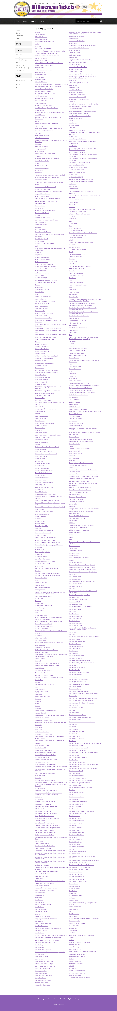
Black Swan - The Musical (43, 232)
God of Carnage (40, 658)
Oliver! (71, 221)
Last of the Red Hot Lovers (43, 923)
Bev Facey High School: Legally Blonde (47, 220)
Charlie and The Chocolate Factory (45, 337)
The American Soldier (75, 584)
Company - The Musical (42, 395)
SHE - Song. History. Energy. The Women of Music (84, 432)
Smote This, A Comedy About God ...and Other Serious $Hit (83, 484)
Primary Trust (73, 325)
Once (70, 226)
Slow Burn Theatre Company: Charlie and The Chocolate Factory (83, 470)
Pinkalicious (72, 278)
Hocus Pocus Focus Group (43, 750)
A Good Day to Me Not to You (44, 89)
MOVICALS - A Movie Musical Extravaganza (82, 141)
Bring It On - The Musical (42, 259)
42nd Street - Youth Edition (43, 48)
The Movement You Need (76, 731)
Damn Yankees (39, 421)
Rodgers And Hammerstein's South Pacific (82, 392)
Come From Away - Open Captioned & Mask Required (48, 387)
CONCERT (18, 30)
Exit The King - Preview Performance (46, 568)
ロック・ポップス (21, 70)
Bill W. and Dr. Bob (41, 224)
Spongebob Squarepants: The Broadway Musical (84, 509)
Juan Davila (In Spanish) (42, 874)
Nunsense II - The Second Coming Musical (82, 209)
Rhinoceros (72, 373)
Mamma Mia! (73, 43)
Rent (70, 364)
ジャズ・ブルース (21, 60)
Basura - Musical (40, 206)
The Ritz (71, 794)
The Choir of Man (74, 621)
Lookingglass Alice (40, 971)
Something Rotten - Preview (77, 497)
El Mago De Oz (40, 521)
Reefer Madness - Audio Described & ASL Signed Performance (84, 361)
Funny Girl (38, 635)
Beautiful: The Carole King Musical (45, 210)
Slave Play (72, 460)
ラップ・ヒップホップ (22, 68)
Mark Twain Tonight (75, 55)
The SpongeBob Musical (76, 820)
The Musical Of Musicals (76, 738)
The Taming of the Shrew (76, 835)
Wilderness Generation (76, 963)
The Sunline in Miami (75, 827)
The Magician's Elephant (76, 708)
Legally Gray (39, 945)
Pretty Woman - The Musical (77, 320)
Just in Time (39, 878)
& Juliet (37, 32)
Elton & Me (38, 528)
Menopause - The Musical (77, 94)
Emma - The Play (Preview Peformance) (47, 542)
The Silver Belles (74, 809)
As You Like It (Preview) (42, 189)
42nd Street (38, 46)
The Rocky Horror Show (76, 797)
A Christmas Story (40, 74)
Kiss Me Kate (39, 900)
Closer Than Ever (40, 375)
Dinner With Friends (41, 456)
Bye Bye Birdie (39, 275)
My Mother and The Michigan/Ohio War (81, 181)
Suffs (70, 539)
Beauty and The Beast (42, 213)
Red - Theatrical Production (77, 355)
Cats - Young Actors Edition (43, 318)
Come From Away (40, 384)
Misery (71, 120)
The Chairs (72, 611)
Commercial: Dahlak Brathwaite (44, 393)
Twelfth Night (73, 916)
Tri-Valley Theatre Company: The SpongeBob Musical (83, 903)
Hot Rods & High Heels (42, 757)
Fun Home (38, 633)
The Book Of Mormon (75, 604)
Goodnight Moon (40, 668)
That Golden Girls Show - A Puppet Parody (82, 567)
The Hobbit (72, 665)
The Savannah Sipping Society (78, 801)
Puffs (70, 335)
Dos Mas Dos (39, 489)
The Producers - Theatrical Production (80, 787)
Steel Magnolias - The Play (77, 518)
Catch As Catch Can (41, 306)
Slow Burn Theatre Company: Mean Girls (81, 478)
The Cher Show (74, 614)
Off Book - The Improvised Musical (79, 214)
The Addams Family (75, 576)
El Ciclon (38, 519)
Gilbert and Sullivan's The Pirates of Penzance (49, 643)
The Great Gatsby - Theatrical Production (81, 663)
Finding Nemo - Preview (42, 587)
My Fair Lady (73, 174)
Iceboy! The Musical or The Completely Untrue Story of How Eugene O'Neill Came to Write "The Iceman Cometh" (51, 784)
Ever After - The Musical (42, 559)
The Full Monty (73, 653)
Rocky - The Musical (75, 381)
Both (36, 246)
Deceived (38, 444)
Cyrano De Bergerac (41, 416)
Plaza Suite (72, 289)
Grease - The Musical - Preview (44, 675)
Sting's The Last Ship (75, 532)
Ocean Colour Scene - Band (77, 211)
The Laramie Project (75, 689)
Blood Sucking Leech (41, 239)
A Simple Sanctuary (41, 103)
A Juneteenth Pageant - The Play (45, 93)
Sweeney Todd (73, 548)
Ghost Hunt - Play (40, 640)
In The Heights (39, 799)
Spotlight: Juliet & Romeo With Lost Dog (81, 511)
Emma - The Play (40, 535)
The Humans (73, 677)
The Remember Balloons (76, 792)
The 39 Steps (73, 574)
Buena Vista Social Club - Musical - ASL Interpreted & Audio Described (50, 269)
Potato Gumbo (73, 297)
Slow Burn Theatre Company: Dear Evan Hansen (84, 476)
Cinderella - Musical (41, 365)
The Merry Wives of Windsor (77, 715)
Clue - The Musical (41, 382)
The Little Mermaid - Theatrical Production (82, 703)
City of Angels (39, 368)
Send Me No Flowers (75, 418)
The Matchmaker (74, 712)
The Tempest (73, 837)
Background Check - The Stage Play (46, 201)
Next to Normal (73, 202)
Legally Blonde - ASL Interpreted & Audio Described (51, 935)
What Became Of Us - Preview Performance (82, 951)
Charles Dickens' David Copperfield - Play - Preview (51, 334)
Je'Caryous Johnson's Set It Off (44, 835)
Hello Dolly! (38, 727)
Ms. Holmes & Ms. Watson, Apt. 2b (79, 162)
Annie (37, 163)
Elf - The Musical (40, 523)
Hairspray (38, 699)
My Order (70, 999)
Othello (71, 240)
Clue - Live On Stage (41, 379)
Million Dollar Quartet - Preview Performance (82, 111)
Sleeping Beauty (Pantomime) (78, 465)
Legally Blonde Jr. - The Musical (45, 942)
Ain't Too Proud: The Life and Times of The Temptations (48, 118)
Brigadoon (38, 252)
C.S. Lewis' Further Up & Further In (46, 280)
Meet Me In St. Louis (75, 90)
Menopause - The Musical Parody (79, 99)
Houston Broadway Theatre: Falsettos (46, 759)
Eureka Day (38, 554)
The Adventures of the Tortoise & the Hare (82, 581)
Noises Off (72, 204)
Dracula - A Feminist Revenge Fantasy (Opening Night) (50, 503)
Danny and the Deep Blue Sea (44, 423)
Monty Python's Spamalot (77, 130)
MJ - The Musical (74, 125)
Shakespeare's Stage (75, 425)
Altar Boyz (38, 144)
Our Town (72, 245)
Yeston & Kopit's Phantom (77, 970)
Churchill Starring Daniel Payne (44, 363)
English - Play (39, 549)
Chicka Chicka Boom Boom (43, 351)
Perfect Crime (73, 261)
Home (17, 21)
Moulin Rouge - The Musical (77, 139)
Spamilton (72, 506)
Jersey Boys (39, 841)
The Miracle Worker (75, 719)
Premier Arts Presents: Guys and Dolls (80, 305)
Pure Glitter (72, 341)
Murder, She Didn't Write (76, 170)
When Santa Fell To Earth (77, 956)
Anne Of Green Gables (42, 161)
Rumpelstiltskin (73, 397)
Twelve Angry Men (74, 921)
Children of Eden (40, 353)
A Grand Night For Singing (43, 91)
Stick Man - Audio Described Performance (81, 525)
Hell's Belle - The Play (42, 732)
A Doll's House (39, 77)
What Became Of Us (75, 949)
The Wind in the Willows (76, 846)
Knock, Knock (39, 907)
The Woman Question (75, 874)
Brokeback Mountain (41, 262)
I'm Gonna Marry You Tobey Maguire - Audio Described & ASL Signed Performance (48, 793)
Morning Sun (73, 136)
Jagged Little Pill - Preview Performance (47, 825)
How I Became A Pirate (42, 762)
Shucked (71, 446)
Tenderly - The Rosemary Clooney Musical (82, 565)
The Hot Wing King (75, 670)
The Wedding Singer (75, 842)
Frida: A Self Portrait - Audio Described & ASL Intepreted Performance (49, 618)
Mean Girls (72, 80)
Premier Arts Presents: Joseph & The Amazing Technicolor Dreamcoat (83, 308)
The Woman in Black (75, 872)
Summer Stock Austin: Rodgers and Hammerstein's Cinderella (84, 542)
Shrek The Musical (74, 444)
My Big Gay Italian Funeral (77, 172)
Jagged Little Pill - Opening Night (45, 823)
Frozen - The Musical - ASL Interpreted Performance (51, 631)
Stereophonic (73, 520)
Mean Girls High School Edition (78, 82)
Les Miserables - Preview (43, 949)
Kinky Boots (38, 897)
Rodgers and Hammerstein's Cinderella (81, 390)
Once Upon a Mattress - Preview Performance (83, 233)
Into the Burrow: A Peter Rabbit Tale (46, 806)
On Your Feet (73, 223)
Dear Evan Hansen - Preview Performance (48, 435)
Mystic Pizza (73, 186)
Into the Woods (39, 809)
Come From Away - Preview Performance (47, 391)
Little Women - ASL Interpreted (44, 961)
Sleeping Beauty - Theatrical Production (81, 463)
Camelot (37, 294)
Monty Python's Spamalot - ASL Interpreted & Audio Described (84, 133)
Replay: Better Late (75, 369)
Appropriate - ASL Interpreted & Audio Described (50, 175)
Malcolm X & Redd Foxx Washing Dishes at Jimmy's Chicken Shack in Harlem (85, 33)
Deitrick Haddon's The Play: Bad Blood (47, 447)
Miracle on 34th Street (75, 118)
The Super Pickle (74, 830)
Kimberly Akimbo (40, 892)
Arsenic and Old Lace (41, 180)
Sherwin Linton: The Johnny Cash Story (81, 441)
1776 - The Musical (41, 37)
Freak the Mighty (40, 608)
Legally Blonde (39, 933)
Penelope (72, 259)
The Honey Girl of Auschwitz (77, 667)
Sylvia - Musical (74, 555)
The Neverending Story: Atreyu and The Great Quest (85, 743)
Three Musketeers (74, 886)
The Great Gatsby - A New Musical (79, 660)
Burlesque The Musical (42, 273)
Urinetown (72, 933)
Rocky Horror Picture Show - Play (79, 383)
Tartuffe (71, 560)
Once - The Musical (75, 228)
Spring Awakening (74, 513)
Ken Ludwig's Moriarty (42, 885)
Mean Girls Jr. (73, 85)
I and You (38, 778)
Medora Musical (74, 87)
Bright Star (38, 255)
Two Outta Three (74, 925)
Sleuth (71, 467)
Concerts (33, 21)
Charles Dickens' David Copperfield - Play (48, 328)
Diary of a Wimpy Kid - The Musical (46, 454)
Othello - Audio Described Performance (81, 242)
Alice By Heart (39, 126)
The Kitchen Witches (75, 686)
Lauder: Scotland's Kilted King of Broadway (48, 928)
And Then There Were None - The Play (47, 158)
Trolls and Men (73, 909)
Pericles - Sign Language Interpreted (80, 266)
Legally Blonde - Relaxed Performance (47, 940)
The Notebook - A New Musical (78, 748)
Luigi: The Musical (40, 978)
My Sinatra (72, 184)
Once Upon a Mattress (76, 230)
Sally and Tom (73, 404)
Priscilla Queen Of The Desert (78, 328)
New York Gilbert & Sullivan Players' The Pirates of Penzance (84, 196)
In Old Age (38, 797)
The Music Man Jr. (74, 736)
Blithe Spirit (38, 236)
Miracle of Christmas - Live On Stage (80, 116)
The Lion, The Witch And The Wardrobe (81, 700)
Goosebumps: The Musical (43, 670)
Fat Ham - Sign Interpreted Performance (47, 575)
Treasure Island (74, 900)
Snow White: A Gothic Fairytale (78, 492)
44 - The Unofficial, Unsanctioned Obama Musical (50, 51)
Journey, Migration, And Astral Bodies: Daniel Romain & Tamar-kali (51, 868)
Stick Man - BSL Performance (78, 527)
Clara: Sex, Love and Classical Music (46, 372)
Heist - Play (38, 725)
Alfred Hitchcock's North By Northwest (46, 123)
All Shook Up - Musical (42, 135)
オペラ (18, 87)
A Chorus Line (39, 67)
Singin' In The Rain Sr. (76, 453)
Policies (18, 38)
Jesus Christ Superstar (42, 843)
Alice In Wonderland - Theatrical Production (48, 128)
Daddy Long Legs (40, 418)
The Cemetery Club (75, 609)
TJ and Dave (73, 893)
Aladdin (37, 121)
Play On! (71, 287)
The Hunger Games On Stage (78, 681)
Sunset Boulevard (74, 546)
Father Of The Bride (41, 578)
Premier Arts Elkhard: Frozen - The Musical (82, 303)
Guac (36, 687)
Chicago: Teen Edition (42, 349)
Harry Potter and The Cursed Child (45, 710)
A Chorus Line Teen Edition (43, 70)
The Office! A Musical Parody (78, 757)
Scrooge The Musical (75, 414)
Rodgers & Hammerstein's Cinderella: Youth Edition (84, 385)
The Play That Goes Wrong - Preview (80, 780)
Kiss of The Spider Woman (43, 904)
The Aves (72, 588)
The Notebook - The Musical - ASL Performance (83, 752)
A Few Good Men (40, 79)
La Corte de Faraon (41, 911)
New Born (72, 193)
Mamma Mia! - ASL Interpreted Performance (82, 45)
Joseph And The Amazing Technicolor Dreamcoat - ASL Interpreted (50, 853)
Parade (71, 252)
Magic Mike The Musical (42, 985)
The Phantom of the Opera (77, 762)
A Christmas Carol (40, 72)
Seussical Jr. (73, 421)
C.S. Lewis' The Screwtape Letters (45, 282)
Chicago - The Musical (42, 346)
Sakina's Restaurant (75, 402)
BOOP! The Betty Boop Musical (44, 243)
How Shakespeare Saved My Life (45, 764)
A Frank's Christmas (41, 82)
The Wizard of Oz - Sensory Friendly (80, 867)
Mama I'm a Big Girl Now (76, 36)
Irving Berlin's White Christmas (44, 816)
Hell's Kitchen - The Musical (43, 734)
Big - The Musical (40, 222)
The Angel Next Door (75, 586)
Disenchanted (39, 466)
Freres (37, 612)
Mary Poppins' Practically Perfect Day (80, 60)
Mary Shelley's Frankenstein (77, 62)
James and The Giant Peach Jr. (44, 830)
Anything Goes (39, 170)
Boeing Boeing (39, 241)
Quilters (71, 343)
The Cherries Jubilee (75, 616)
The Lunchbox (73, 705)
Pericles (71, 263)
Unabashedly (73, 928)
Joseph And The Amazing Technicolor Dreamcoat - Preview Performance (50, 861)
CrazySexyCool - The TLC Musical (45, 409)
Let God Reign (39, 954)
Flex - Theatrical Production (43, 596)
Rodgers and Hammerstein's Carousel (80, 388)
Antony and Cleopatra (41, 168)
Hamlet (37, 703)
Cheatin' (37, 342)
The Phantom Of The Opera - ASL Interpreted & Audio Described (83, 765)
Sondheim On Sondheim (76, 501)
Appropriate (38, 172)
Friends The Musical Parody (43, 624)
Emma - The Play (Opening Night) (45, 537)
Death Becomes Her (41, 440)
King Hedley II (39, 895)
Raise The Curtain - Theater (77, 350)
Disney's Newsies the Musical (44, 470)
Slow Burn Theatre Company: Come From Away (83, 474)
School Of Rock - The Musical (78, 409)
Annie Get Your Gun (41, 165)
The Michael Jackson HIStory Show (80, 717)
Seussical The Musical (76, 423)
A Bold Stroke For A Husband (44, 65)
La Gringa (38, 914)
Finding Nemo (39, 585)
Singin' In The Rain (75, 451)
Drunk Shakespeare (41, 516)
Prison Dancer (73, 330)
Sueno (71, 537)
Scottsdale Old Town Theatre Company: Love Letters (85, 411)
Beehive (37, 215)
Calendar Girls (39, 292)
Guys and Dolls (40, 689)
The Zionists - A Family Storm (78, 881)
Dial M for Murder (40, 449)
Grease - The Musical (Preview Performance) (49, 677)
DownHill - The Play (41, 492)
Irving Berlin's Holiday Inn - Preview (46, 813)
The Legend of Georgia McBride (78, 691)
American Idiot (39, 151)
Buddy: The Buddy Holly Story (44, 264)
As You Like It (39, 184)
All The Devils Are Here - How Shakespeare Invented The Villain (51, 141)
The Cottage (73, 632)
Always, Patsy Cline (41, 149)
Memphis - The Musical (76, 92)
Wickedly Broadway (75, 961)
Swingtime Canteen (75, 553)
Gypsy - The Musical (41, 691)
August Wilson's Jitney (42, 196)
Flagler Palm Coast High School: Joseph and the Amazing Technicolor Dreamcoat (50, 593)
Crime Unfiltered (40, 411)
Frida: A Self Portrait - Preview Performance (48, 621)
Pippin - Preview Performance (78, 285)
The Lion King (73, 696)
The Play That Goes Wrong (77, 778)
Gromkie (37, 682)
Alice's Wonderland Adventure (44, 131)
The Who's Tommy (74, 844)
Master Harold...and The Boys (78, 67)
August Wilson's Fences (42, 194)
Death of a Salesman (41, 442)
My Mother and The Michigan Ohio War (81, 179)
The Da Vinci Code (75, 639)
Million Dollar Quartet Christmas (78, 113)
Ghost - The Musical (41, 638)
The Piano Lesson (74, 773)
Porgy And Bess (74, 292)
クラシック (19, 55)
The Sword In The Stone (76, 832)
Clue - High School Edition (43, 377)
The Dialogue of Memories (77, 641)
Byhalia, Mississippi (41, 277)
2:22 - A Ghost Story (41, 39)
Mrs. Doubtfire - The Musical (77, 152)
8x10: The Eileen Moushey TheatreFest (47, 56)
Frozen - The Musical (41, 628)
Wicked (71, 959)
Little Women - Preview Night (44, 963)
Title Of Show (73, 891)
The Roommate (73, 799)
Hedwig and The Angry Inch (43, 720)
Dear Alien (38, 430)
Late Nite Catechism (41, 926)
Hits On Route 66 (40, 748)
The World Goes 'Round (76, 879)
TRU (70, 911)
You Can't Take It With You (77, 973)
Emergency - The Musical (43, 533)
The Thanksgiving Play (76, 839)
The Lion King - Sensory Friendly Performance (83, 698)
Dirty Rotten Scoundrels (42, 463)
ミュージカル (20, 84)
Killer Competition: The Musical (44, 890)
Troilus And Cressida (75, 906)
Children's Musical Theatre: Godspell (46, 356)
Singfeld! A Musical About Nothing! (79, 448)
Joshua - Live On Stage (42, 865)
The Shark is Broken (75, 806)
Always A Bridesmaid (41, 146)
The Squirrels (73, 825)
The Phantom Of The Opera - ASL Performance (83, 768)
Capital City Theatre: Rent (43, 296)
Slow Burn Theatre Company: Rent (79, 481)
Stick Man (72, 523)
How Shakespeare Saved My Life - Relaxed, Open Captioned (50, 769)
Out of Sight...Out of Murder (77, 249)
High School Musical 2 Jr (42, 745)
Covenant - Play (40, 398)
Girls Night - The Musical (42, 647)
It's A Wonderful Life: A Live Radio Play (47, 818)
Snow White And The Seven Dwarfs (80, 487)
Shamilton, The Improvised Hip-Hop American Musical (83, 428)
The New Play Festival (76, 745)
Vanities (71, 937)
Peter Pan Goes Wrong (76, 273)
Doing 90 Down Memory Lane (44, 482)
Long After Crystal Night (42, 968)
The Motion (72, 726)
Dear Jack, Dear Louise (42, 437)
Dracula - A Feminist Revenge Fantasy (47, 500)
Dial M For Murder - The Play (44, 451)
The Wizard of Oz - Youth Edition (79, 869)
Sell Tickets (63, 999)
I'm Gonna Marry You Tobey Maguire (46, 790)
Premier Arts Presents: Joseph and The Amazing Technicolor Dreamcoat (84, 312)
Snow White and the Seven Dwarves (80, 490)
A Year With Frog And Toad (43, 105)
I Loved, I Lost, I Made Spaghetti (45, 780)
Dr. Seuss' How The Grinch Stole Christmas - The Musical (50, 497)
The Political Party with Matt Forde (79, 783)
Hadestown (38, 694)
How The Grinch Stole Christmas (45, 773)
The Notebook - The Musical (77, 750)
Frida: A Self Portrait (41, 615)
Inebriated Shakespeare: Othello (45, 801)
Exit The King (39, 566)
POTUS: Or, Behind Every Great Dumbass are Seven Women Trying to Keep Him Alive (85, 300)
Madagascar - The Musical (43, 980)
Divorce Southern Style (42, 477)
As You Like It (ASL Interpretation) (45, 187)
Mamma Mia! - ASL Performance (79, 48)
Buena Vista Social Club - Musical (45, 266)
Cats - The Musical (41, 315)
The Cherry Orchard (75, 618)
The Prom (72, 790)
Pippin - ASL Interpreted (76, 282)
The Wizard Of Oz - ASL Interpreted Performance (84, 860)
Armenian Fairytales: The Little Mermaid (47, 177)
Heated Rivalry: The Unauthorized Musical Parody (50, 715)
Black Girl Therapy (40, 229)
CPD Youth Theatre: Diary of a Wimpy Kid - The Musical (49, 403)
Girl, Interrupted (40, 645)
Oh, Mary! (72, 216)
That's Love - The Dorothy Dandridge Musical (83, 569)
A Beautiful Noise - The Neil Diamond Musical (49, 63)
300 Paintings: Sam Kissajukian (44, 41)
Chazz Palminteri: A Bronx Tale (44, 339)
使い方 (18, 33)
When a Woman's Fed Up (77, 954)
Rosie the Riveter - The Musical (78, 395)
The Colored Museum (75, 623)
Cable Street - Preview (42, 289)
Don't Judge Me (40, 484)
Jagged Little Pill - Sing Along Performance (48, 827)
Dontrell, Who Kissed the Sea (44, 487)
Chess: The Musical (41, 344)
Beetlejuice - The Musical (42, 217)
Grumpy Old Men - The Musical (44, 684)
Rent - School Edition (75, 366)
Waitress (71, 940)
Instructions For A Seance (43, 804)
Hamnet (37, 706)
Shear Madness (74, 437)
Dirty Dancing (39, 461)
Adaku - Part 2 (39, 110)
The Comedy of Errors (76, 625)
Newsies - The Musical (76, 200)
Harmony (38, 708)
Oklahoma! (72, 218)
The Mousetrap (73, 729)
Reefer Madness (74, 358)
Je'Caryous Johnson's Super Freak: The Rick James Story (51, 838)
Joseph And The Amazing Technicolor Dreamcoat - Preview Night (50, 857)
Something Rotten (74, 494)
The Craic (72, 634)
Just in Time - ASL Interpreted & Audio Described (50, 881)
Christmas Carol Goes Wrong (44, 358)
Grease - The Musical (41, 673)
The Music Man (73, 734)
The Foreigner (73, 651)
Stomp (71, 535)
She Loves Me (73, 434)
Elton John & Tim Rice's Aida (44, 530)
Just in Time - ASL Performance (44, 883)
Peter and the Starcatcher (77, 268)
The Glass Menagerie (75, 658)
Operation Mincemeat (75, 237)
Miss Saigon (73, 123)
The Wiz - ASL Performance (77, 851)
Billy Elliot (38, 227)
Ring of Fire (72, 376)
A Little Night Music (41, 96)
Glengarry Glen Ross (41, 652)
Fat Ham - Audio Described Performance (47, 573)
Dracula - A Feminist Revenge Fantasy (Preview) (50, 507)
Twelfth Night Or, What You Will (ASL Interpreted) (84, 918)
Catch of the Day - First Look (44, 313)
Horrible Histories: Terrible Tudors (45, 755)
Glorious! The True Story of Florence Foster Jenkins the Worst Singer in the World (51, 655)
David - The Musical (41, 425)
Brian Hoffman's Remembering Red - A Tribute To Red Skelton (50, 249)
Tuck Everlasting (74, 914)
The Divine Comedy (75, 644)
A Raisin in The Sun (41, 101)
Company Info (19, 36)
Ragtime (71, 346)
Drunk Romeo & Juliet (42, 514)
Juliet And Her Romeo (42, 876)
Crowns (37, 413)
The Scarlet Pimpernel (76, 804)
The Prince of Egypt (75, 785)
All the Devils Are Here (42, 138)
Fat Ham (37, 571)
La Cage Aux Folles (41, 909)
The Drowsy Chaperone (76, 646)
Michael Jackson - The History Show (80, 106)
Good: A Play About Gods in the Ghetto (47, 665)
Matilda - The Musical (75, 69)
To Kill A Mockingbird (75, 895)
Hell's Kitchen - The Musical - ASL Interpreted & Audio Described (49, 737)
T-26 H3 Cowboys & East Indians (79, 557)
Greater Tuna (39, 680)
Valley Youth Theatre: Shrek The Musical (81, 935)
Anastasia (38, 156)
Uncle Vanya (73, 930)
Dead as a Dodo (40, 428)
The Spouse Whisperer (76, 823)
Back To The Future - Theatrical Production (48, 198)
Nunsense (72, 207)
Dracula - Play (39, 509)
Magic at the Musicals (41, 982)
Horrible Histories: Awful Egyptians (45, 752)
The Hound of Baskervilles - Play (79, 672)
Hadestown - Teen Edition (43, 696)
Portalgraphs (73, 294)
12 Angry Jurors (40, 34)
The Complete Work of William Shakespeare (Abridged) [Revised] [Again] (82, 628)
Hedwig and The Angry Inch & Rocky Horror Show (50, 722)
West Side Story (74, 947)
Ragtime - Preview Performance (78, 348)
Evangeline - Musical (41, 556)
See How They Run (75, 416)
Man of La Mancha (74, 50)
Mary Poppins (73, 57)
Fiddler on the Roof (41, 582)
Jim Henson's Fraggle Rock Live (45, 846)
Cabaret (37, 285)
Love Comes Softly (41, 973)
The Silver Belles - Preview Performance (81, 811)
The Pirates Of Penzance (76, 775)
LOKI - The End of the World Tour (45, 966)
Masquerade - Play (75, 64)
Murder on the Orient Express (78, 167)
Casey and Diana (40, 299)
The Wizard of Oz (74, 854)
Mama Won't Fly (74, 38)
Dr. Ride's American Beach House (45, 494)
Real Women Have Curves (77, 353)
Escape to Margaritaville (42, 552)
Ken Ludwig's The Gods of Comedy (46, 888)
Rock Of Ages (73, 378)
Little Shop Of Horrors (41, 956)
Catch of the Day (40, 311)
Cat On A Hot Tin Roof (42, 304)
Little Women (39, 959)
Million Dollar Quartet (75, 109)
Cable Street (39, 287)
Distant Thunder (40, 475)
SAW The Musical (74, 407)
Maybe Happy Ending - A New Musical (80, 74)
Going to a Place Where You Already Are (47, 663)
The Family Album (74, 648)
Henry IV (37, 743)
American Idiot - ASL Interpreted (45, 153)
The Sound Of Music (75, 818)
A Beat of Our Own (41, 60)
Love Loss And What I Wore (43, 975)
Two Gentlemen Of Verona (77, 923)
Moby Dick (72, 127)
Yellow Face (72, 968)
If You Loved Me (40, 788)
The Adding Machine (75, 579)
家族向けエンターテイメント (24, 81)
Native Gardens (74, 188)
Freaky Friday (39, 610)
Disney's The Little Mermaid (43, 473)
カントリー (19, 57)
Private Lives (73, 332)
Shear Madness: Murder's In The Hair (80, 439)
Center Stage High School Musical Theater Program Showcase (51, 325)
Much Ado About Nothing (76, 165)
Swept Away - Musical (75, 550)
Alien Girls (38, 133)
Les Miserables (39, 947)
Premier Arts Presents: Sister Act (79, 316)
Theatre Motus (73, 884)
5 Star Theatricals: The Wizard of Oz (46, 53)
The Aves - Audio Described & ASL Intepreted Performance (83, 591)
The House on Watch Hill (76, 674)
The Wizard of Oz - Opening (77, 862)
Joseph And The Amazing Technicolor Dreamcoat (50, 850)
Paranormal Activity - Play (77, 254)
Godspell (38, 661)
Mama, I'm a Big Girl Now (77, 41)
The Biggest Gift (74, 597)
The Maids (72, 710)
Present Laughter (74, 318)
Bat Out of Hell (39, 208)
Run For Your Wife (74, 399)
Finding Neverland (40, 590)
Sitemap (77, 999)
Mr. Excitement (73, 143)
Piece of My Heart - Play (76, 275)
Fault (36, 580)
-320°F (37, 44)
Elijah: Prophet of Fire (41, 526)
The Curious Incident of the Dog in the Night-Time (84, 636)
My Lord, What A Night (76, 177)
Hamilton (38, 701)
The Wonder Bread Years (76, 876)
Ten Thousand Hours (75, 562)
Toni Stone (72, 898)
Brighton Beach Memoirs (42, 257)
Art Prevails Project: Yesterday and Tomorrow (49, 182)
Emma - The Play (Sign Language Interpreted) (49, 545)
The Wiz (71, 849)
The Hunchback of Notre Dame (78, 679)
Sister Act (72, 456)
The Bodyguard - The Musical (78, 599)
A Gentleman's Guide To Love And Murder (48, 86)
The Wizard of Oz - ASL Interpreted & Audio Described (82, 857)
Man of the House (74, 52)
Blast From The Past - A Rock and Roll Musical (49, 234)
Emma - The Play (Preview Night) (45, 540)
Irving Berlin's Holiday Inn (43, 811)
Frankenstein (39, 603)
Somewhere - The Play (76, 499)
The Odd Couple (74, 755)
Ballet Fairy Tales (40, 203)
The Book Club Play (75, 602)
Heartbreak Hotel (40, 713)
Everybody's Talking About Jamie (45, 561)
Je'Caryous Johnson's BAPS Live (45, 832)
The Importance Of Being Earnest (79, 684)
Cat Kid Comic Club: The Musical (45, 301)
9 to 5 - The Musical (41, 58)
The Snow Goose (74, 816)
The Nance (72, 741)
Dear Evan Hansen (41, 432)
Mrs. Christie (73, 146)
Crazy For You (39, 406)
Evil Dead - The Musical (42, 563)
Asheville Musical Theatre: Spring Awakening (49, 191)
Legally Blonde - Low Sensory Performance (48, 937)
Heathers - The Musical (42, 718)
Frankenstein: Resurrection (43, 605)
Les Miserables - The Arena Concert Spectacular (50, 952)
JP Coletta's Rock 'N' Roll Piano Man (46, 871)
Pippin (71, 280)
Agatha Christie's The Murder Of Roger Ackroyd (49, 112)
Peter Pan (72, 271)
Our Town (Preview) (75, 247)
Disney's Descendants (42, 468)
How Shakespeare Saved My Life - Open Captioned (51, 766)
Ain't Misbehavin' (40, 115)
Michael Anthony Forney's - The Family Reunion (83, 104)
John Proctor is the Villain (43, 848)
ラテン (18, 62)
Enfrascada (38, 547)
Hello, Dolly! (39, 729)
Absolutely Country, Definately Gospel (46, 108)
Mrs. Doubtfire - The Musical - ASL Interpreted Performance (83, 155)
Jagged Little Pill (40, 820)
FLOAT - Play (39, 598)
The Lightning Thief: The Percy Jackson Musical (83, 693)
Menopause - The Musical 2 (77, 97)
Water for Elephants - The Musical (79, 942)
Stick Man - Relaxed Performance (79, 530)
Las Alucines (39, 921)
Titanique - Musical (74, 888)
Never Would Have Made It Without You (81, 191)
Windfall (71, 966)
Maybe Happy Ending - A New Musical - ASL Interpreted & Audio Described (82, 77)
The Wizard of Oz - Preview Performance (81, 865)
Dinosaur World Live (41, 458)
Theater (41, 21)
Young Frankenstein (75, 975)
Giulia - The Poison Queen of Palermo (46, 650)
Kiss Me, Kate (39, 902)
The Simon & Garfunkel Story (78, 813)
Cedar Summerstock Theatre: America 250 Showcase (48, 321)
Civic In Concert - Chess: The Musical (46, 370)
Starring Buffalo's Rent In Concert (79, 516)
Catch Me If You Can (41, 308)
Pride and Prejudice (75, 323)
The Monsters (73, 724)
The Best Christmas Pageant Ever (79, 595)
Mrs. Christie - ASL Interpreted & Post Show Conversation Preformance (82, 149)
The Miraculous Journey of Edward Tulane (82, 722)
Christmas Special (40, 360)
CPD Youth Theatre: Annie (43, 400)
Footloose (38, 601)
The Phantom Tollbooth (76, 771)
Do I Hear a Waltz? (41, 480)
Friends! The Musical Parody (44, 626)
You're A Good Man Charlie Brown (79, 978)
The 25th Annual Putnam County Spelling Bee (83, 572)
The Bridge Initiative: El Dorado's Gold (80, 606)
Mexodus (72, 101)
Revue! (71, 371)
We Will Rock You (74, 944)
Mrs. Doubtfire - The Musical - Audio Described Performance (83, 159)
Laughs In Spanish (41, 930)
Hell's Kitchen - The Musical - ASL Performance (49, 740)
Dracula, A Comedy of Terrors (44, 511)
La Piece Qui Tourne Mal (42, 916)
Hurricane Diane (40, 775)
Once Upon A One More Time (78, 235)
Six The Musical (74, 458)
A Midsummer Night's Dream (44, 98)
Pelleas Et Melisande (75, 256)
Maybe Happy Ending (75, 71)
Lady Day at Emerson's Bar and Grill (46, 919)
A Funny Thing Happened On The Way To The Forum (51, 84)
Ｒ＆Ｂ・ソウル (20, 65)
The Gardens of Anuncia (76, 655)
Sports (25, 21)
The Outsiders (73, 760)
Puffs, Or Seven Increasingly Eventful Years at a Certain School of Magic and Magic (83, 338)
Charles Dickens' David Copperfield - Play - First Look (49, 331)
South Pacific (73, 504)
